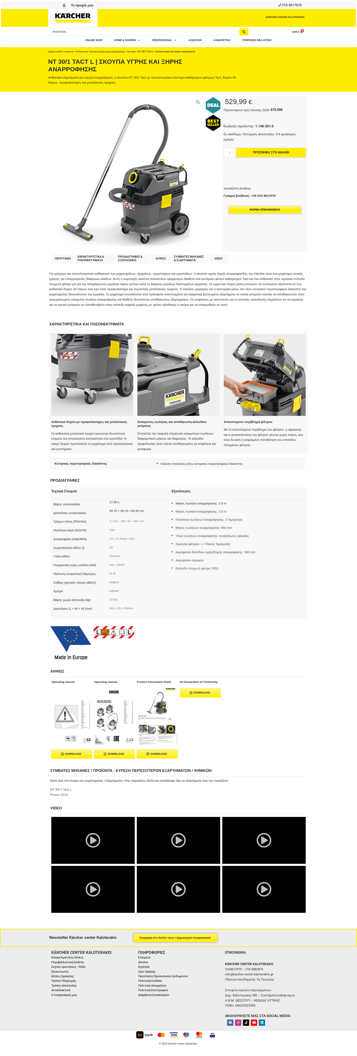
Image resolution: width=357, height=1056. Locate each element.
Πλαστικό (115, 558)
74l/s (112, 532)
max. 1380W (117, 567)
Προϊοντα (70, 52)
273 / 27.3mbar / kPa (123, 541)
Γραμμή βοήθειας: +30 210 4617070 (249, 197)
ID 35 (113, 575)
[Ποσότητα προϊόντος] (230, 154)
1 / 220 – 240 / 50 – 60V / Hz (128, 523)
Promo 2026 (59, 797)
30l (111, 549)
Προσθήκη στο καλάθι (271, 154)
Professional (83, 52)
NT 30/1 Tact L (61, 792)
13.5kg (113, 601)
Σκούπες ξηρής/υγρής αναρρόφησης (111, 52)
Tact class (137, 52)
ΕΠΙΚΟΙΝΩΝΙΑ (236, 954)
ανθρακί (114, 593)
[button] (119, 41)
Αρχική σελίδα (55, 52)
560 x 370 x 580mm (122, 610)
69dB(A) (114, 584)
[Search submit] (243, 32)
